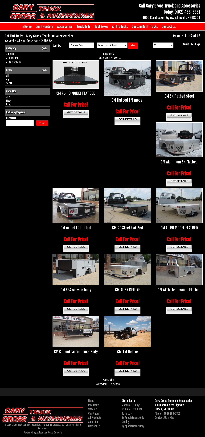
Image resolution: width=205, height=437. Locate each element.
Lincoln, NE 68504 (164, 409)
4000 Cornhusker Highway (169, 405)
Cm (7, 79)
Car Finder (93, 413)
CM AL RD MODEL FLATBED (179, 227)
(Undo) (44, 48)
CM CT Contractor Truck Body (76, 351)
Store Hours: (128, 400)
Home (27, 26)
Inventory (93, 405)
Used (8, 104)
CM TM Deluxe (127, 351)
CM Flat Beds (47, 40)
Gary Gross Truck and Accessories (173, 400)
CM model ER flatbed (76, 227)
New (8, 100)
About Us (93, 422)
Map (172, 417)
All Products (120, 26)
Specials (92, 409)
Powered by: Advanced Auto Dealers (43, 432)
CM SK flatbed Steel (179, 96)
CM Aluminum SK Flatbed (179, 162)
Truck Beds (83, 26)
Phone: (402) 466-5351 (167, 413)
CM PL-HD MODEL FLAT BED (75, 93)
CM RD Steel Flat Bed (127, 227)
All (7, 75)
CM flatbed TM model (127, 100)
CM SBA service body (76, 289)
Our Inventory (44, 26)
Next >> (117, 58)
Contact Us (169, 26)
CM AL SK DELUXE (127, 289)
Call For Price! (76, 105)
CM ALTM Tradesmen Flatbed (179, 289)
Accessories (65, 26)
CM (10, 83)
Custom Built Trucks (145, 26)
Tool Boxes (101, 26)
